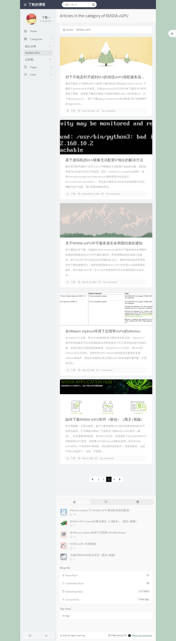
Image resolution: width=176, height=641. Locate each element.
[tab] (74, 502)
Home (68, 29)
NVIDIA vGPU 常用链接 (83, 544)
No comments (108, 110)
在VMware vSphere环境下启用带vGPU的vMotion (102, 331)
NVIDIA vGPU (38, 53)
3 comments (106, 370)
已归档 (38, 59)
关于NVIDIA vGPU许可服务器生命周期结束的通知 (104, 243)
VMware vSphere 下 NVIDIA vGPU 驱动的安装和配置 (99, 510)
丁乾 (73, 110)
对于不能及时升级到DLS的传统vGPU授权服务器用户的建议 (112, 77)
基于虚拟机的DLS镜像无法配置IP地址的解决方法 (104, 160)
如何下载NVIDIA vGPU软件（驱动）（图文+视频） (104, 419)
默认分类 (38, 46)
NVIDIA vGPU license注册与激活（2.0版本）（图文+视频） (104, 521)
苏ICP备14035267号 (117, 635)
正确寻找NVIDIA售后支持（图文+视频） (93, 555)
